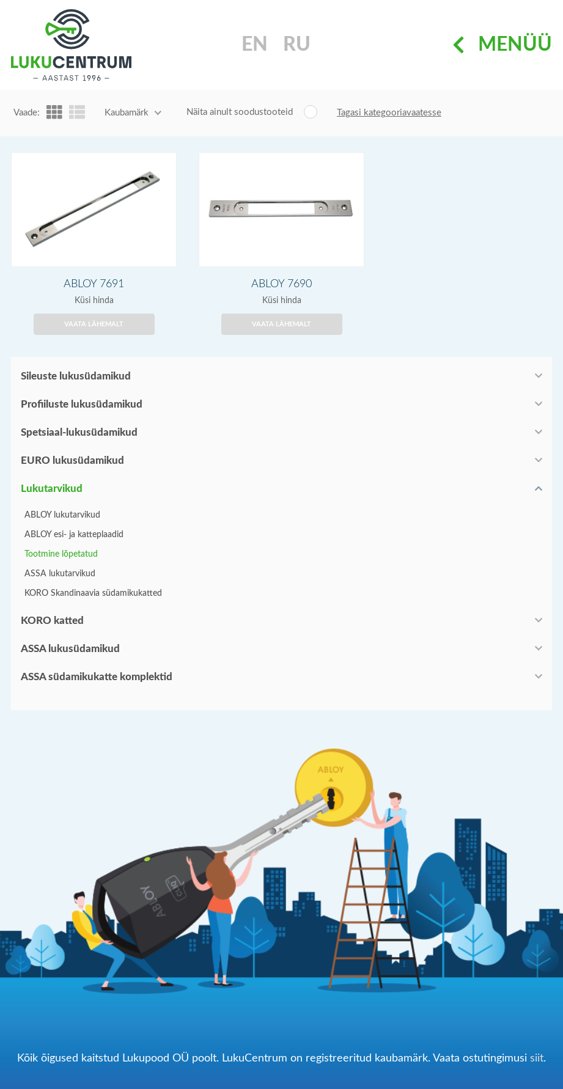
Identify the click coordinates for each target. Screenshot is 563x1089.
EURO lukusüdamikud (72, 460)
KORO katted (52, 620)
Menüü (502, 45)
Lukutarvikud (52, 488)
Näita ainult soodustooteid (239, 112)
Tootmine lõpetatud (61, 554)
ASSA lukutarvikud (59, 574)
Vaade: (26, 112)
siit (536, 1058)
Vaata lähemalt (93, 324)
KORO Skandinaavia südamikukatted (93, 593)
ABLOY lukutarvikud (62, 515)
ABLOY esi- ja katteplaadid (73, 534)
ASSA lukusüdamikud (70, 649)
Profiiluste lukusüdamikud (81, 404)
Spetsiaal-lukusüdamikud (79, 432)
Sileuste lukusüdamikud (76, 376)
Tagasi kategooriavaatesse (389, 112)
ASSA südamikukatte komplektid (96, 677)
